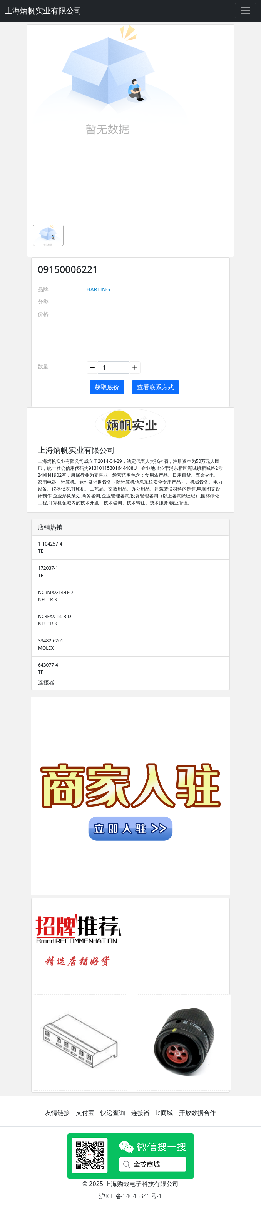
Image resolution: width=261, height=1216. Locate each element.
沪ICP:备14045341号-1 (130, 1196)
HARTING (98, 289)
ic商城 (164, 1112)
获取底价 (107, 387)
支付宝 (85, 1112)
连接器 (140, 1112)
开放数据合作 (197, 1112)
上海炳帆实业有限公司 (43, 10)
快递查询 (112, 1112)
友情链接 (57, 1112)
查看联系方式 (155, 387)
